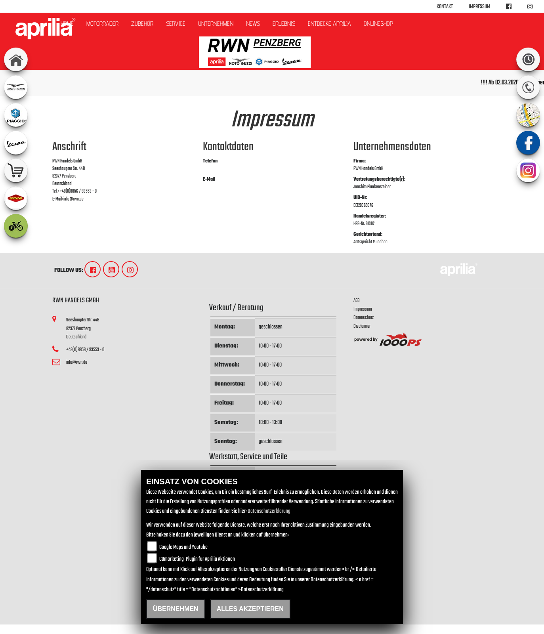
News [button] (253, 23)
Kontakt (445, 7)
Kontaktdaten (228, 147)
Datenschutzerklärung (269, 511)
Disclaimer (361, 326)
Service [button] (175, 23)
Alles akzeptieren (250, 608)
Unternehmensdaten (392, 147)
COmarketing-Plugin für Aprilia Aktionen (197, 559)
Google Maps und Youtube (183, 547)
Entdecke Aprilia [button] (329, 23)
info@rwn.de (213, 187)
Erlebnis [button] (284, 23)
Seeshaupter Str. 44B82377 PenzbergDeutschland (82, 328)
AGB (356, 300)
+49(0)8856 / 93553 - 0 (221, 168)
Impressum (479, 7)
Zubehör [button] (142, 23)
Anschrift (69, 147)
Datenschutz (363, 317)
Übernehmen (176, 608)
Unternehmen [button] (215, 23)
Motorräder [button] (102, 23)
